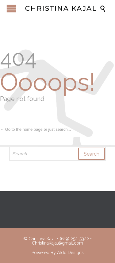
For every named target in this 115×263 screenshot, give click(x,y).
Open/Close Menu (11, 8)
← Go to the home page (21, 129)
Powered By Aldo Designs (58, 252)
